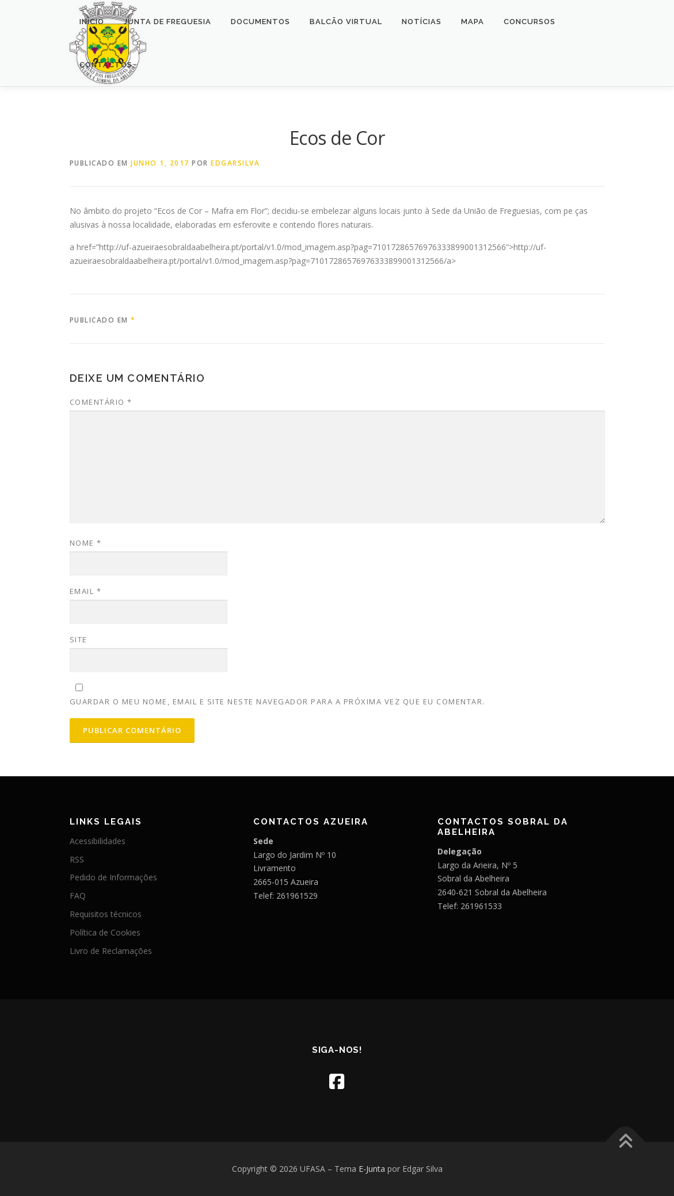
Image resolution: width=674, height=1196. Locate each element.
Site (78, 639)
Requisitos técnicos (106, 913)
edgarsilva (235, 163)
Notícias (421, 21)
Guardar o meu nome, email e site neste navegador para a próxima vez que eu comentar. (277, 701)
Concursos (529, 21)
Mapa (472, 21)
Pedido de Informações (113, 877)
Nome (86, 543)
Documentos (260, 21)
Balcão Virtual (346, 21)
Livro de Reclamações (111, 950)
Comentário (101, 402)
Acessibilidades (97, 840)
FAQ (78, 895)
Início (91, 21)
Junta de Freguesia (167, 21)
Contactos (105, 64)
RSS (77, 859)
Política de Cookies (105, 932)
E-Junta (372, 1168)
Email (86, 591)
